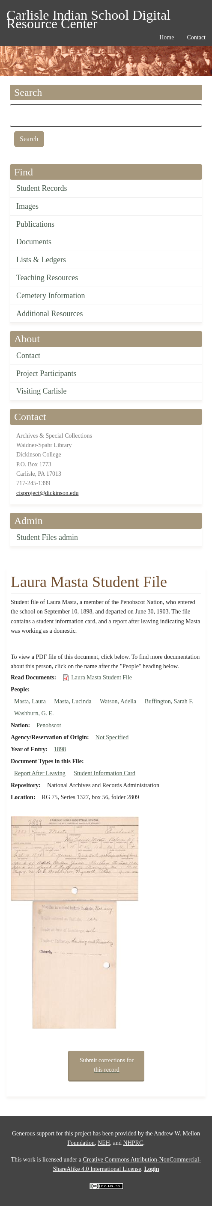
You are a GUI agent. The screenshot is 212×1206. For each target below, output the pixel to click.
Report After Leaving (40, 773)
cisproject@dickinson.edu (47, 493)
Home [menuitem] (166, 37)
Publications (35, 224)
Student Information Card (104, 773)
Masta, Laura (30, 701)
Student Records (41, 188)
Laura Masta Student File (101, 677)
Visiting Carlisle (41, 391)
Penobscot (48, 725)
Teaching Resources (47, 277)
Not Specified (112, 737)
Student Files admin (47, 537)
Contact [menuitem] (196, 37)
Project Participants (46, 373)
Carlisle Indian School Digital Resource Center (88, 16)
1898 (60, 749)
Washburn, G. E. (34, 713)
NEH (104, 1143)
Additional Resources (49, 313)
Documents (33, 241)
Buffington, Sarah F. (169, 701)
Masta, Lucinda (72, 701)
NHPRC (133, 1143)
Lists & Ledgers (41, 259)
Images (27, 206)
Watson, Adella (118, 701)
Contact (28, 355)
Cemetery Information (50, 295)
